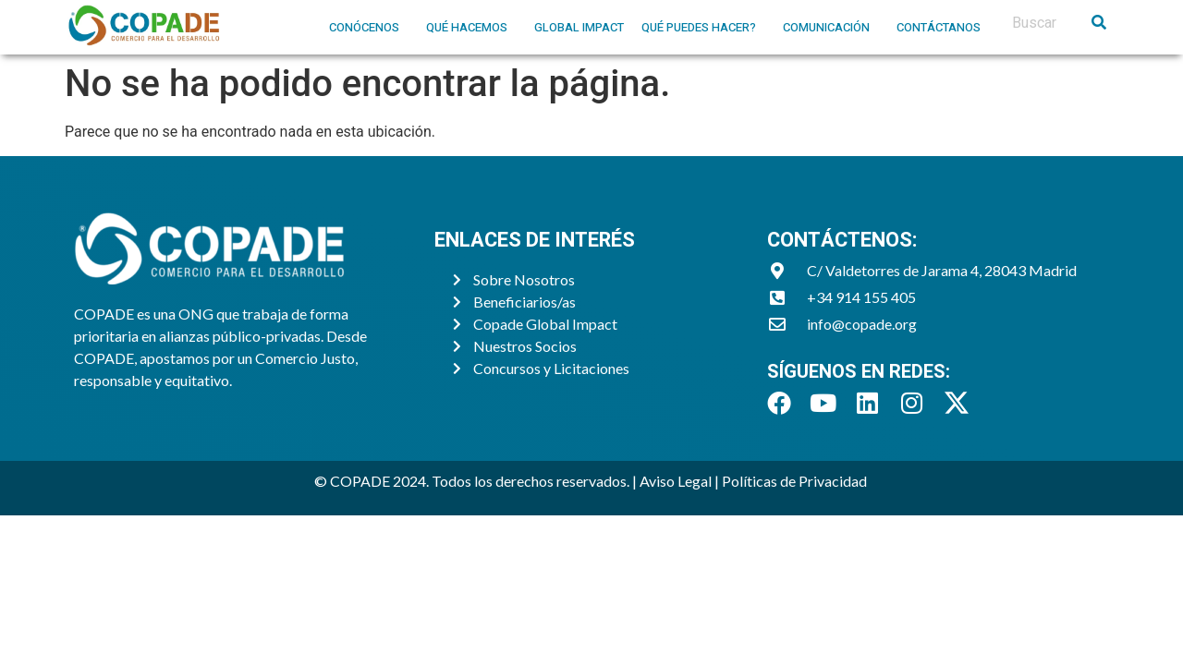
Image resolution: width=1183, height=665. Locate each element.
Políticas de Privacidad (796, 481)
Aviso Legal (676, 481)
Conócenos (364, 27)
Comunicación (826, 27)
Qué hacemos (466, 27)
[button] (369, 27)
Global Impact (579, 27)
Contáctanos (938, 27)
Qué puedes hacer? (698, 27)
